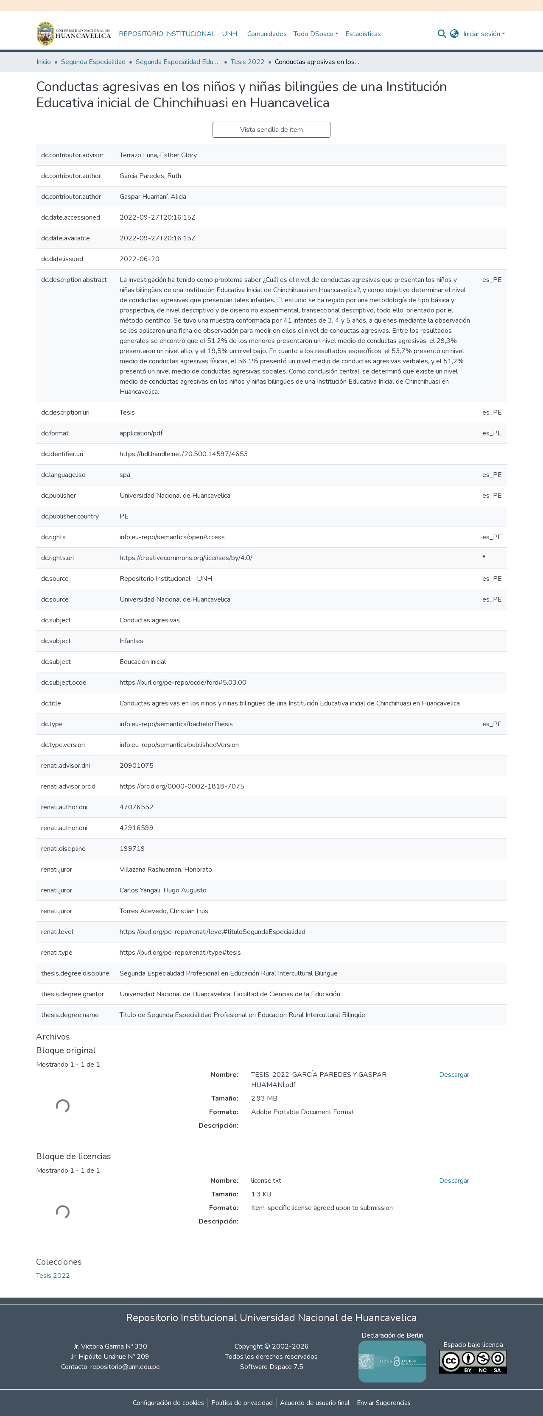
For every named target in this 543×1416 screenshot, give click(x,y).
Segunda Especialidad (93, 62)
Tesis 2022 (248, 62)
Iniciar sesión (481, 34)
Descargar (454, 1074)
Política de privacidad (242, 1403)
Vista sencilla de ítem (271, 129)
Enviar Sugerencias (384, 1403)
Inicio (43, 62)
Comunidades (267, 34)
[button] (455, 34)
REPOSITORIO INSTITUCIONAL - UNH (178, 34)
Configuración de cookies (168, 1403)
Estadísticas (363, 34)
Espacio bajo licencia (473, 1344)
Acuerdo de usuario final (315, 1403)
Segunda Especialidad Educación (178, 62)
